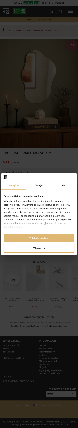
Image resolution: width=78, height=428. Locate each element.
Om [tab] (64, 185)
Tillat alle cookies (39, 238)
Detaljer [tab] (39, 185)
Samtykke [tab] (13, 185)
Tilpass (39, 248)
